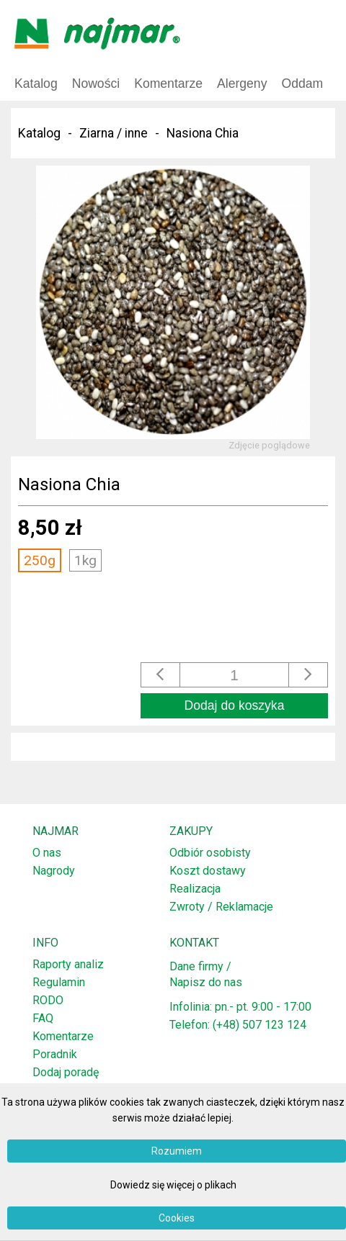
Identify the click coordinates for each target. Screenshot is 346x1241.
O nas (46, 852)
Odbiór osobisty (210, 852)
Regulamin (58, 982)
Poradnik (54, 1054)
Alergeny (242, 83)
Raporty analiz (68, 964)
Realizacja (195, 888)
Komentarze (168, 83)
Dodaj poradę (65, 1072)
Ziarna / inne (113, 133)
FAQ (42, 1018)
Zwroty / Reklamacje (221, 906)
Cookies (177, 1218)
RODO (47, 1000)
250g (40, 560)
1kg (85, 560)
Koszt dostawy (207, 870)
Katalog (36, 83)
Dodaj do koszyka (235, 705)
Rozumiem (176, 1151)
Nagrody (53, 870)
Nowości (96, 83)
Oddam (302, 83)
